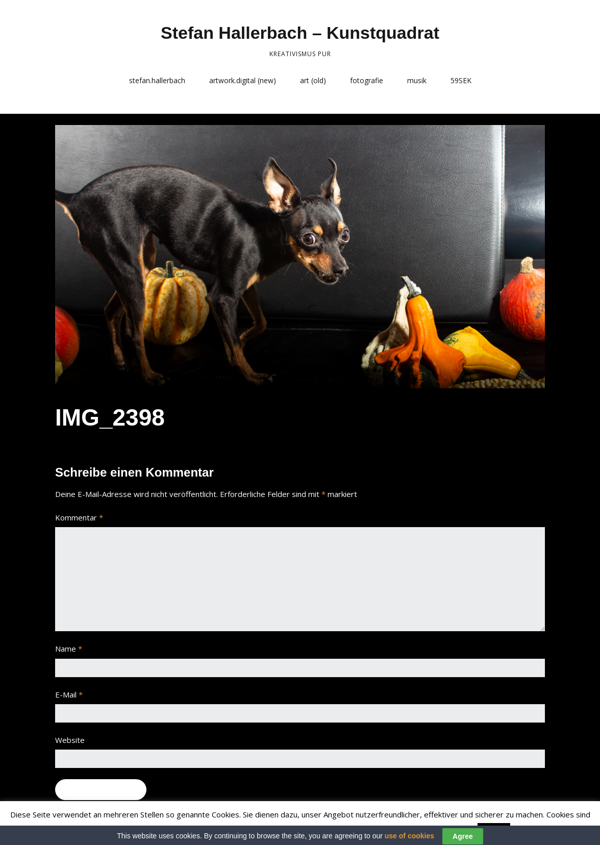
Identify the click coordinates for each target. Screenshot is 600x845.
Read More (533, 830)
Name (68, 648)
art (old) (313, 80)
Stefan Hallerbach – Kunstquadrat (300, 32)
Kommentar (79, 517)
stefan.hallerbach (157, 80)
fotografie (366, 80)
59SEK (461, 80)
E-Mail (69, 694)
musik (417, 80)
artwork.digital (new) (242, 80)
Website (70, 740)
